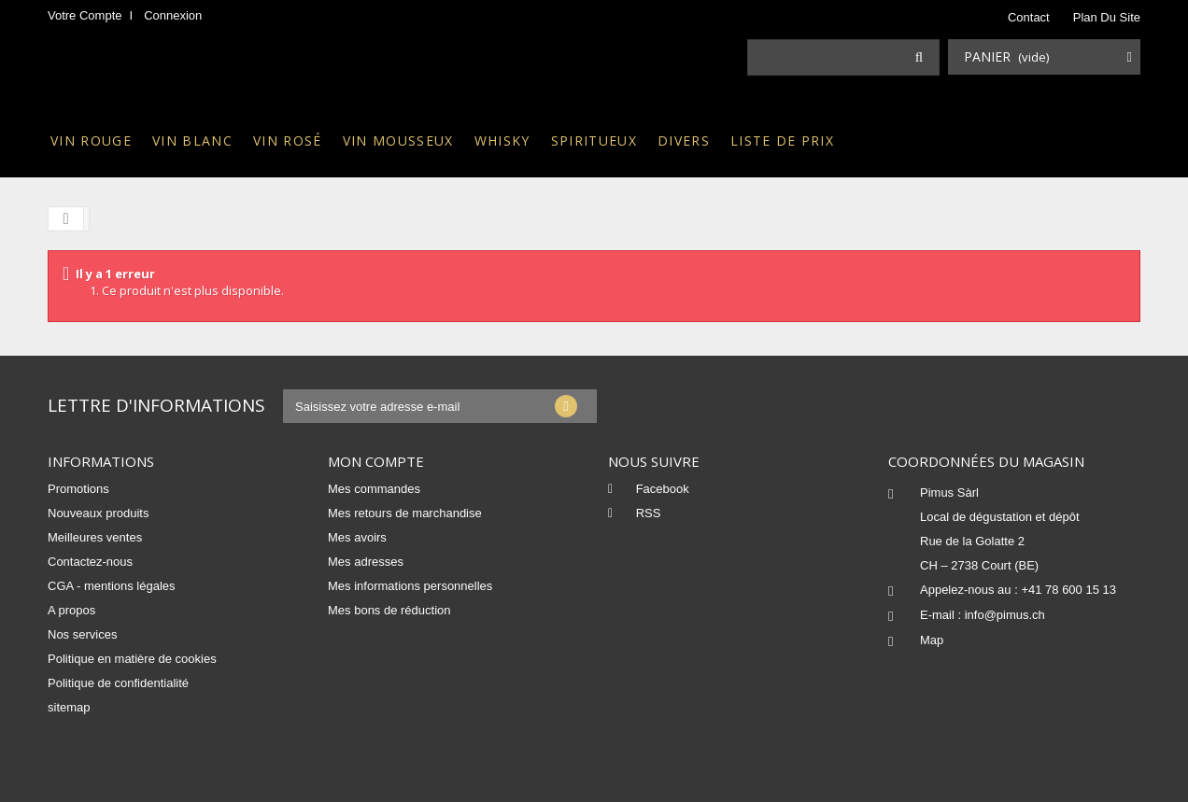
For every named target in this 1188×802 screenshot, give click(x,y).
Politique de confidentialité (118, 683)
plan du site (1106, 17)
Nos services (82, 634)
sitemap (69, 707)
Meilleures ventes (95, 537)
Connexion (173, 15)
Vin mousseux (398, 140)
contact (1029, 17)
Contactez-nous (90, 562)
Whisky (502, 140)
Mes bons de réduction (389, 610)
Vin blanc (192, 140)
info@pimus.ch (1005, 615)
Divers (684, 140)
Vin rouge (91, 140)
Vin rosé (287, 140)
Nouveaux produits (98, 513)
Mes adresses (365, 562)
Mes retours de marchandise (405, 513)
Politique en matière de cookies (132, 659)
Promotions (78, 489)
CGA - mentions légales (112, 586)
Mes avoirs (357, 537)
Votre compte (85, 15)
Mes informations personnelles (410, 586)
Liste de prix (782, 140)
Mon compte (376, 461)
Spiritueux (594, 140)
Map (931, 640)
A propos (71, 610)
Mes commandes (374, 489)
